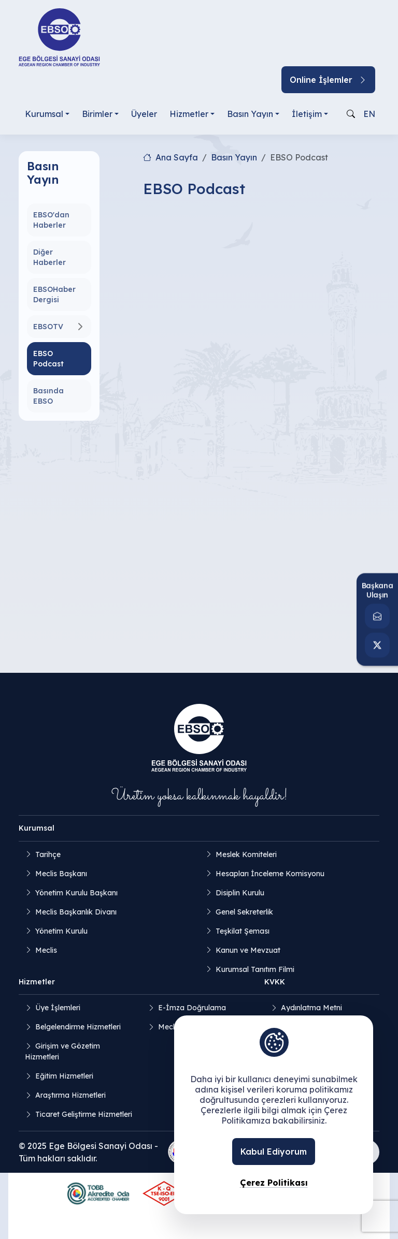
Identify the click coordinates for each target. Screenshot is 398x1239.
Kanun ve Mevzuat (248, 950)
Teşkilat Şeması (242, 931)
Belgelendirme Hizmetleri (78, 1026)
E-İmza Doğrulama (192, 1007)
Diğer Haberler (49, 257)
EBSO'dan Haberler (51, 220)
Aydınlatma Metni (311, 1007)
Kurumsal (44, 114)
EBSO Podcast (48, 358)
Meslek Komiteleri (246, 854)
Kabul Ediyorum (273, 1151)
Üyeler (144, 114)
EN (369, 114)
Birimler (97, 114)
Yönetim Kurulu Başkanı (76, 892)
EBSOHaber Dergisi (54, 294)
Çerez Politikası (274, 1182)
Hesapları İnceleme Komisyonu (270, 873)
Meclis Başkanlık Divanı (76, 912)
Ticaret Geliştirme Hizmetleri (83, 1114)
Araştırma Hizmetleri (70, 1095)
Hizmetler (188, 114)
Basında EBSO (48, 396)
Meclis (46, 950)
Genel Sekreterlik (244, 912)
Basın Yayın (250, 114)
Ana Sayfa (170, 157)
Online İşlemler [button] (328, 80)
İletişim (307, 114)
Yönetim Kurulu (61, 931)
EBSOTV (48, 326)
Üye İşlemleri (57, 1007)
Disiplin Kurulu (240, 892)
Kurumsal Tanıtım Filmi (255, 969)
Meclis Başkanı (61, 873)
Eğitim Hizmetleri (64, 1076)
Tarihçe (48, 854)
